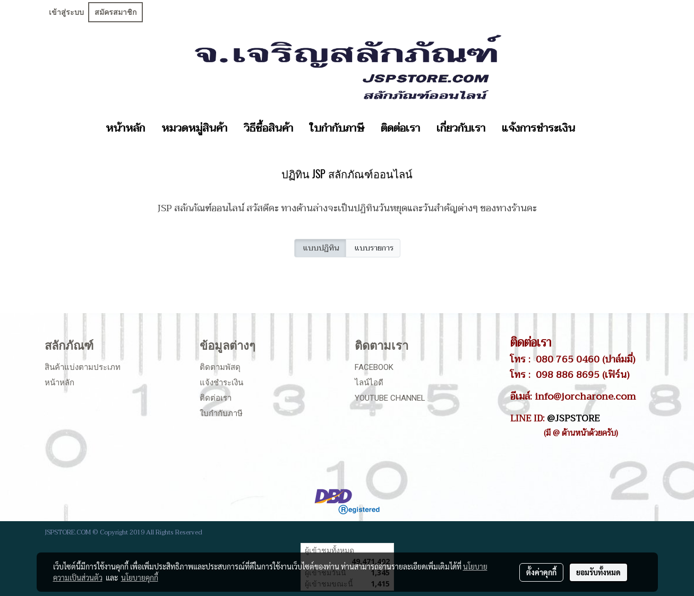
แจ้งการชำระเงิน (538, 128)
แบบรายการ (373, 248)
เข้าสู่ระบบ (66, 12)
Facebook (374, 367)
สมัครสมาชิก (115, 12)
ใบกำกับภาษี (337, 128)
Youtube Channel (390, 398)
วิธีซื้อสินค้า (268, 128)
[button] (592, 128)
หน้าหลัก (125, 128)
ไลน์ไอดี (369, 382)
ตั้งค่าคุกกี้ (541, 572)
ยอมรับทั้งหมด (598, 572)
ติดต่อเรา (400, 128)
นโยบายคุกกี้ (139, 577)
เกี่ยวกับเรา (460, 128)
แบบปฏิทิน (320, 248)
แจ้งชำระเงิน (221, 382)
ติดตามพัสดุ (220, 367)
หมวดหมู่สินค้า (194, 128)
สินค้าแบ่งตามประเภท (83, 367)
